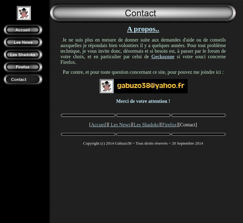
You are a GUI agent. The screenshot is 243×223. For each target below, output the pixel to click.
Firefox (169, 124)
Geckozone (163, 56)
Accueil (98, 124)
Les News (119, 124)
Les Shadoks (146, 124)
